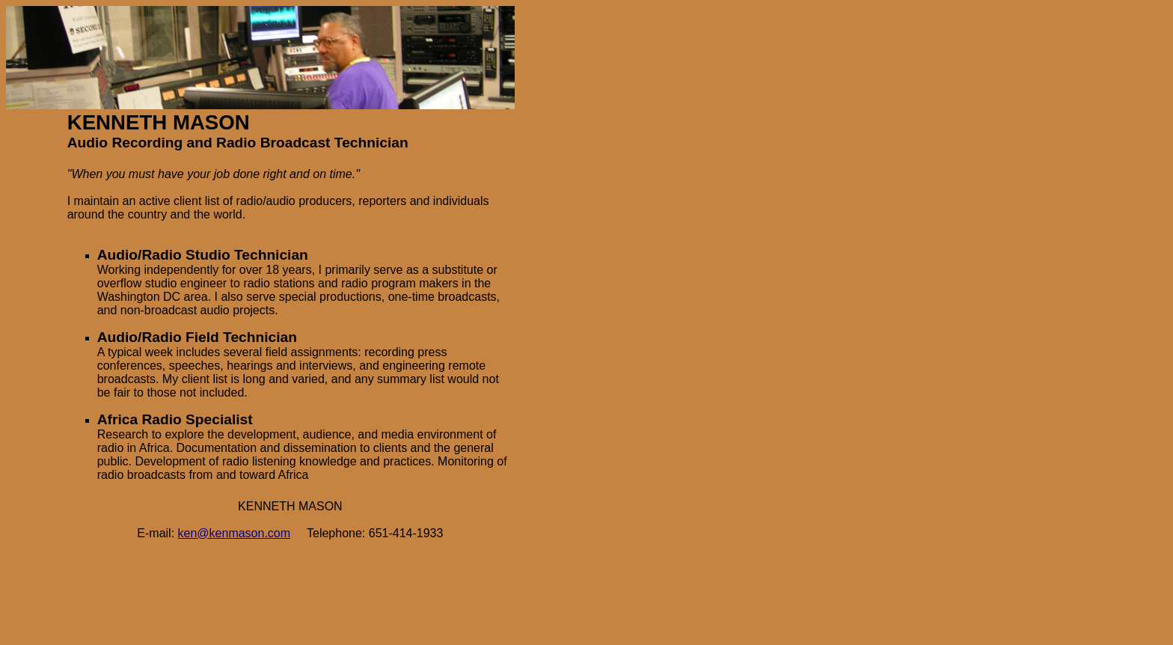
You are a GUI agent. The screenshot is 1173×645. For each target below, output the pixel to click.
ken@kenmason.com (234, 533)
